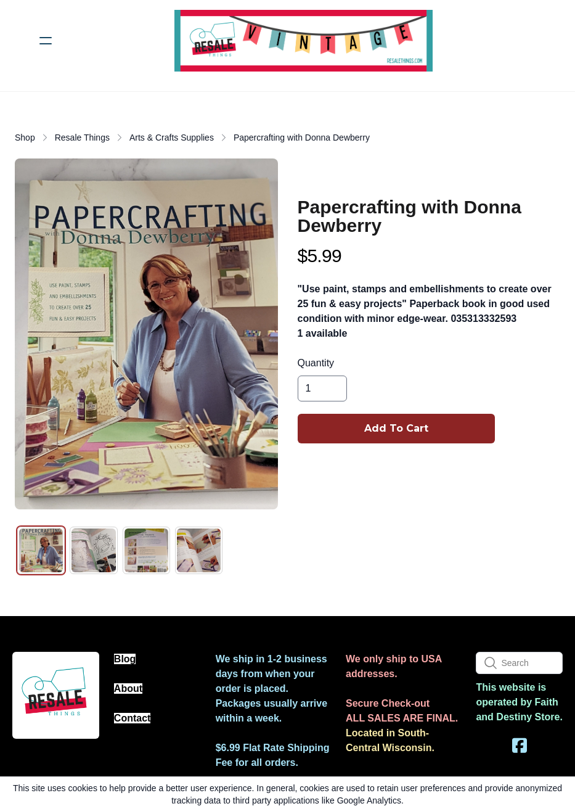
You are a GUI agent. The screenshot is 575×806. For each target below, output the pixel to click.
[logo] (303, 41)
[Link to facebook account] (519, 745)
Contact (132, 718)
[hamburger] (46, 40)
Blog (125, 659)
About (128, 688)
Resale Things (82, 137)
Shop (25, 137)
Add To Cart (396, 428)
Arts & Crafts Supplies (171, 137)
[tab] (41, 550)
